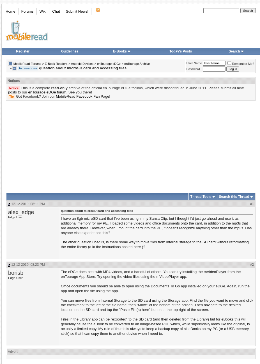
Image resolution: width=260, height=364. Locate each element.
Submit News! (77, 11)
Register (22, 51)
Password (193, 69)
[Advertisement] (123, 145)
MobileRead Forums (27, 63)
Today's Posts (180, 51)
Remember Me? (240, 63)
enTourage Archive (137, 63)
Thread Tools (200, 197)
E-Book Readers (56, 63)
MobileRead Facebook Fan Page (82, 96)
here (138, 247)
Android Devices (82, 63)
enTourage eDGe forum (47, 92)
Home (10, 11)
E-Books (122, 51)
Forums (27, 11)
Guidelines (69, 51)
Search (236, 51)
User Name (194, 63)
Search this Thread (234, 197)
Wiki (43, 11)
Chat (56, 11)
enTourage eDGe (109, 63)
